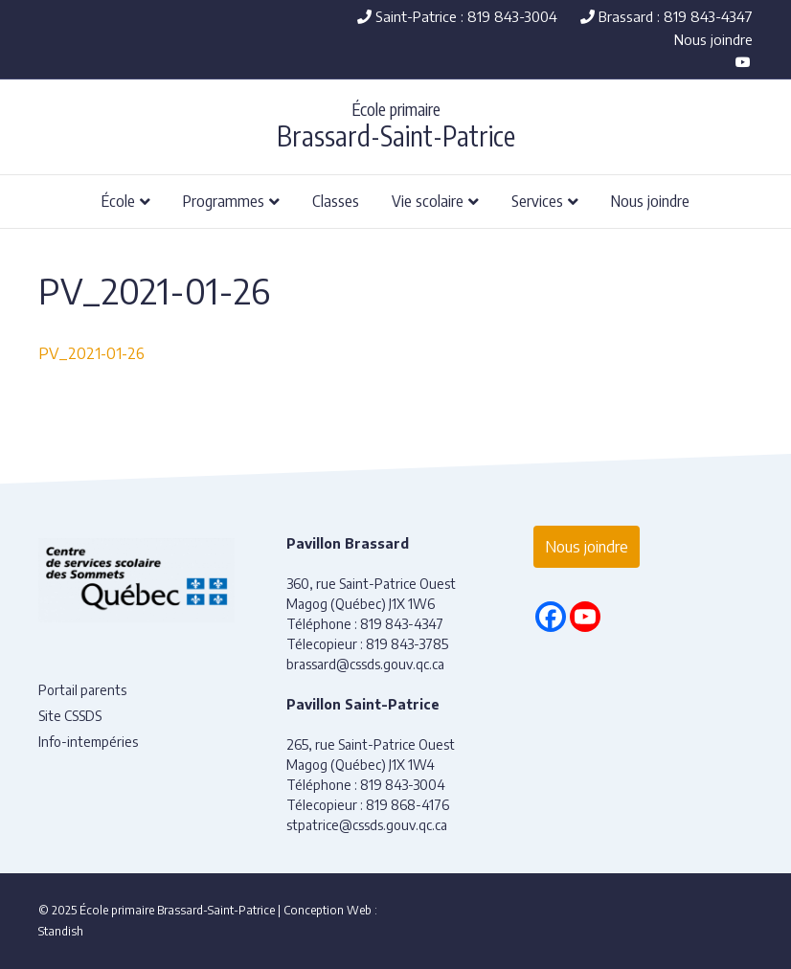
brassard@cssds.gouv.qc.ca (365, 664)
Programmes (223, 200)
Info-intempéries (88, 741)
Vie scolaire (427, 200)
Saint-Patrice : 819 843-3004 (457, 16)
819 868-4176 (407, 805)
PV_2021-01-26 (91, 353)
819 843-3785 (407, 644)
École (118, 200)
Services (537, 200)
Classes (335, 200)
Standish (60, 931)
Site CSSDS (70, 716)
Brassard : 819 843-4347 (666, 16)
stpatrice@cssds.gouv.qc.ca (366, 825)
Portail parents (82, 690)
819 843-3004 (402, 785)
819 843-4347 (401, 624)
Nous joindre (713, 39)
